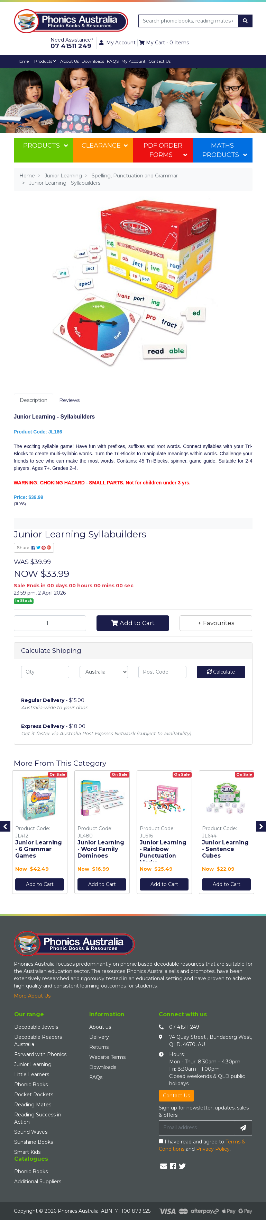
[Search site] (245, 21)
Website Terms (107, 1057)
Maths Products (224, 150)
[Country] (104, 672)
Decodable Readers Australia (38, 1040)
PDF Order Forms (165, 150)
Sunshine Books (33, 1142)
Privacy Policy (213, 1149)
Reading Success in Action (37, 1118)
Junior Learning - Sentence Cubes (225, 849)
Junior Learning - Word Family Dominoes (100, 849)
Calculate (221, 672)
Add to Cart (133, 622)
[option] (39, 833)
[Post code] (162, 672)
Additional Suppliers (37, 1181)
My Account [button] (117, 43)
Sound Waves (30, 1132)
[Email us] (163, 1166)
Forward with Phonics (40, 1054)
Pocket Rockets (33, 1094)
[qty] (45, 672)
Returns (99, 1047)
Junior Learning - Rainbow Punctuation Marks (163, 852)
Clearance (104, 145)
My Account (133, 61)
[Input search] (189, 21)
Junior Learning (33, 1064)
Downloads (93, 61)
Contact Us (159, 61)
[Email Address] (197, 1128)
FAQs (95, 1077)
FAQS (113, 61)
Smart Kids (27, 1152)
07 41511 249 (184, 1027)
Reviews (69, 400)
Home (23, 61)
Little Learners (31, 1074)
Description (33, 400)
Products (45, 61)
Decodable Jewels (36, 1027)
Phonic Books (31, 1084)
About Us (69, 61)
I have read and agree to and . (202, 1145)
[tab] (33, 400)
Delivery (99, 1037)
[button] (216, 623)
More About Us (32, 996)
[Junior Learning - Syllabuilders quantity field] (50, 623)
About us (100, 1027)
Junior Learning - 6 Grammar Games (38, 849)
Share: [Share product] (34, 547)
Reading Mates (32, 1104)
